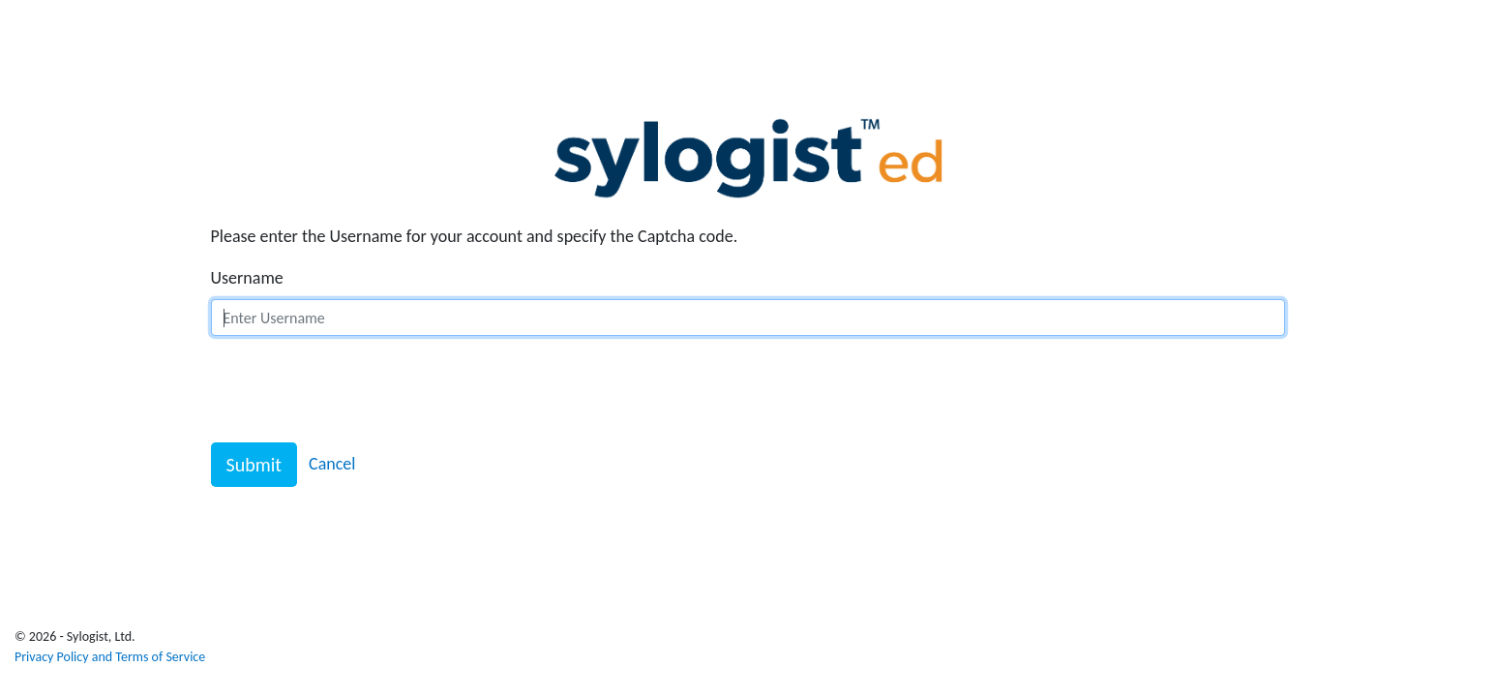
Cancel (332, 463)
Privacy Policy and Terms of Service (110, 657)
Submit (254, 464)
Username (247, 277)
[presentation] (358, 389)
